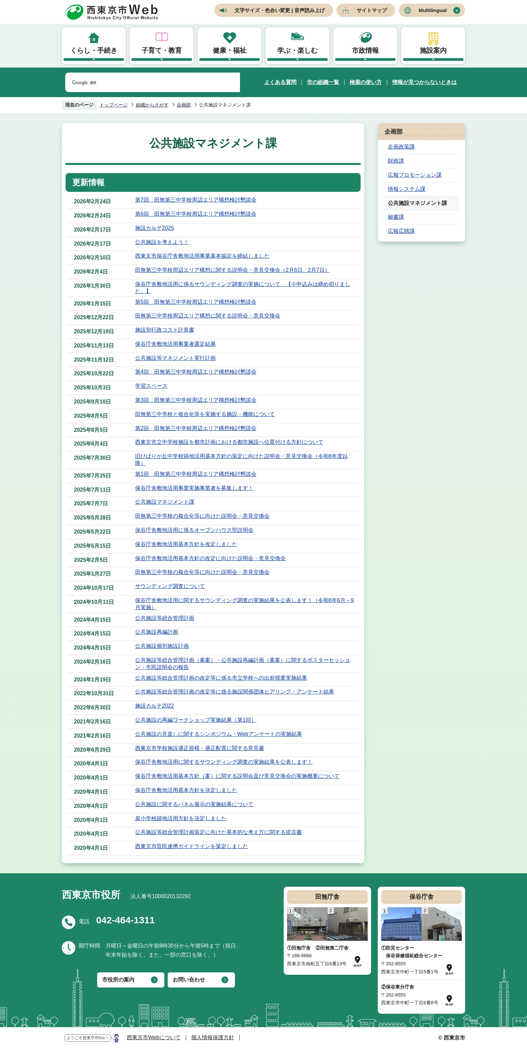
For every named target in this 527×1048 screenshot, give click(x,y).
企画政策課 (401, 147)
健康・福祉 (229, 50)
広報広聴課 (401, 231)
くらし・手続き (93, 50)
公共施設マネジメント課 (164, 502)
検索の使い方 (366, 82)
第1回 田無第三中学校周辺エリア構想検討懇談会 (195, 474)
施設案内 (433, 50)
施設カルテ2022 (154, 706)
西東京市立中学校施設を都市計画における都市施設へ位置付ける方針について (229, 442)
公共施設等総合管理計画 (164, 618)
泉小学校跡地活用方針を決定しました (181, 818)
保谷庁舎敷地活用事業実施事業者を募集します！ (194, 488)
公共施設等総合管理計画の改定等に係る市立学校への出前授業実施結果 (221, 678)
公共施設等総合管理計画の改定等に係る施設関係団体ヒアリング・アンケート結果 (234, 692)
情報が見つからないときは (424, 82)
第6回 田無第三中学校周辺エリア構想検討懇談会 (195, 214)
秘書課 (396, 217)
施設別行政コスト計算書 (164, 330)
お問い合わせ (189, 979)
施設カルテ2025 (154, 228)
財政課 (396, 161)
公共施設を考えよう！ (162, 242)
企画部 (184, 105)
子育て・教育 (161, 50)
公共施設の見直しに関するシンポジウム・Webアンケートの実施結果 (218, 734)
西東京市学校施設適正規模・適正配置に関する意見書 (199, 748)
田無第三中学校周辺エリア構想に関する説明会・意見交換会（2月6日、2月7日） (232, 270)
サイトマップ (372, 10)
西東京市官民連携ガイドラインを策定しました (191, 846)
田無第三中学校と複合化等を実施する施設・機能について (205, 414)
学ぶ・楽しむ (297, 50)
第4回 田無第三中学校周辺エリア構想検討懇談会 (195, 372)
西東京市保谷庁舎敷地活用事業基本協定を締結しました (202, 256)
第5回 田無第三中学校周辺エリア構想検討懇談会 (195, 302)
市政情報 (365, 50)
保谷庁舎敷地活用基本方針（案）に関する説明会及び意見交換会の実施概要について (237, 776)
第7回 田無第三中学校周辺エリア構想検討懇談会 (195, 200)
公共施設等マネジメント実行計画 (175, 358)
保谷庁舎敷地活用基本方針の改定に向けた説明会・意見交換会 (210, 558)
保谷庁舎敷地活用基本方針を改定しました (186, 544)
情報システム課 (406, 189)
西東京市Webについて (154, 1037)
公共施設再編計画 (156, 632)
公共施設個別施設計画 (162, 646)
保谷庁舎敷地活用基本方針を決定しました (186, 790)
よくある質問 (280, 82)
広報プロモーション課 (415, 175)
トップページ (113, 105)
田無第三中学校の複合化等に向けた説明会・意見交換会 (202, 516)
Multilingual (433, 10)
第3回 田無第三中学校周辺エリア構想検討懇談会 (195, 400)
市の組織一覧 (323, 82)
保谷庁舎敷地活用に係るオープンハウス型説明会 (194, 530)
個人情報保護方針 (212, 1037)
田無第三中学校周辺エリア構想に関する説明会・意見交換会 (207, 316)
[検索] (144, 83)
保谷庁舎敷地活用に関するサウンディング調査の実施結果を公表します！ (224, 762)
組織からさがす (152, 105)
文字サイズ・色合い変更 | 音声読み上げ (280, 10)
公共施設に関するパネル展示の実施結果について (194, 804)
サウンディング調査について (170, 586)
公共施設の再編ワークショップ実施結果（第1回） (195, 720)
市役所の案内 (118, 979)
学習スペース (151, 386)
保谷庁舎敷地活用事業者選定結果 (175, 344)
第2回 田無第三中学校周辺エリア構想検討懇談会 (195, 428)
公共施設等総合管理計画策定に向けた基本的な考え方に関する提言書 (218, 832)
